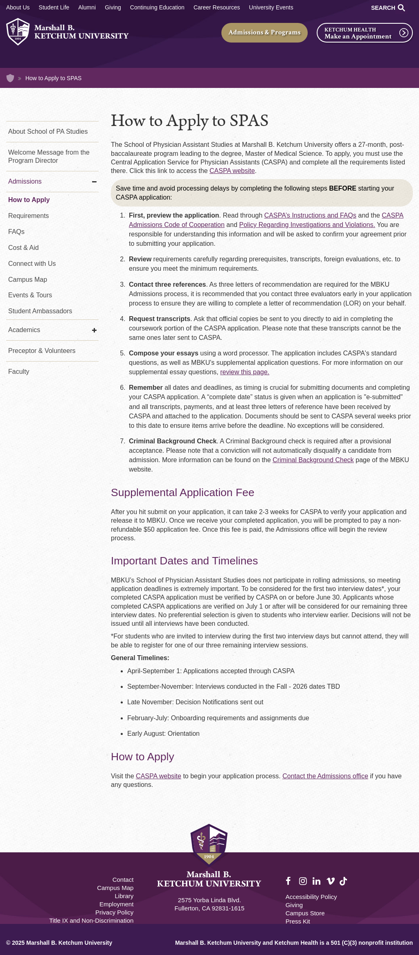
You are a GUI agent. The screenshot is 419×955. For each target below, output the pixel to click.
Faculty (18, 371)
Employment (116, 904)
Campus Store (305, 913)
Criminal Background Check (313, 459)
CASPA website (232, 170)
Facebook (290, 881)
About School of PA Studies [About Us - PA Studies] (48, 131)
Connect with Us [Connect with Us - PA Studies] (32, 263)
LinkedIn (317, 881)
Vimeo (330, 881)
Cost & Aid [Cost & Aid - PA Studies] (23, 247)
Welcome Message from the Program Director (49, 156)
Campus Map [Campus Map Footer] (115, 887)
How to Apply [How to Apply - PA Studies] (29, 199)
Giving (113, 7)
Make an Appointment (358, 36)
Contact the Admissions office (325, 776)
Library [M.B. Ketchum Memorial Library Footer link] (124, 895)
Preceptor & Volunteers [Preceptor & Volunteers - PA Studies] (42, 350)
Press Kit (298, 921)
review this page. (244, 372)
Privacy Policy (114, 912)
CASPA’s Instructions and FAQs (310, 215)
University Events (271, 7)
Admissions (25, 181)
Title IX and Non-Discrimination (91, 920)
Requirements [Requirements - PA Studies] (28, 215)
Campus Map (27, 279)
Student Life (54, 7)
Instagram (303, 881)
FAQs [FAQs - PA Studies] (16, 231)
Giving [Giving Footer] (294, 904)
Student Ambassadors (40, 311)
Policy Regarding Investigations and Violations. (307, 224)
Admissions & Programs (264, 32)
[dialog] (394, 930)
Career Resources (217, 7)
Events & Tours (30, 295)
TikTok (344, 885)
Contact (123, 879)
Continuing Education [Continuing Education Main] (157, 7)
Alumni (87, 7)
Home (10, 78)
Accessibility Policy (311, 896)
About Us (18, 7)
